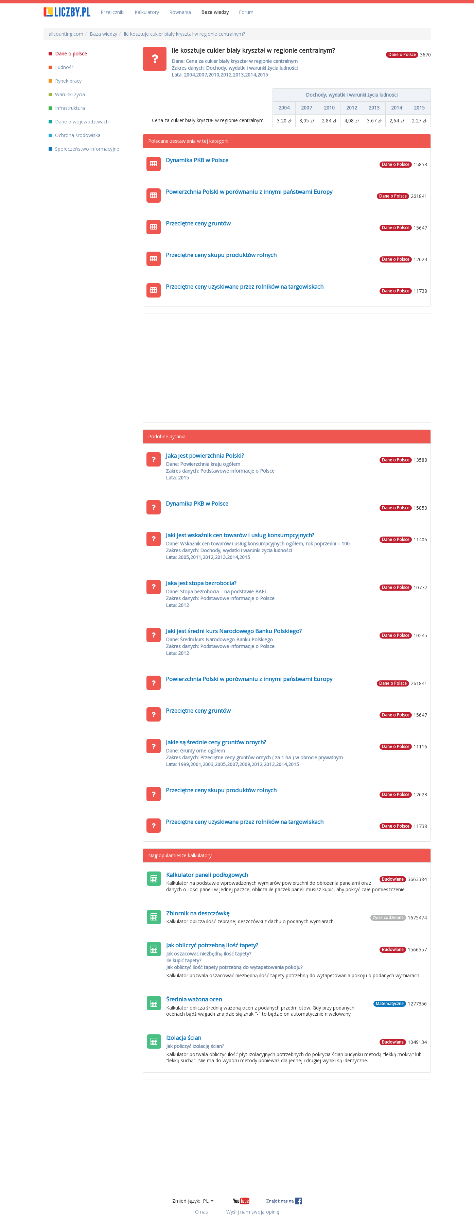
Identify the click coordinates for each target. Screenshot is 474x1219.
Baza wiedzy (215, 12)
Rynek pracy (65, 81)
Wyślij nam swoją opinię (252, 1211)
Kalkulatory (147, 12)
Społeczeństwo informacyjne (84, 149)
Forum (246, 12)
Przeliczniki (112, 12)
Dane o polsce (68, 53)
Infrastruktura (67, 108)
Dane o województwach (79, 121)
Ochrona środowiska (75, 135)
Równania (180, 12)
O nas (201, 1211)
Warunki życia (67, 94)
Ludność (61, 67)
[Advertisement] (287, 368)
